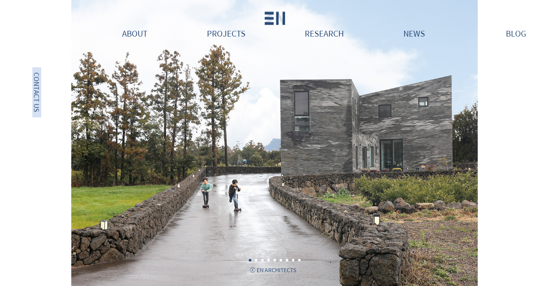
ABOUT (135, 33)
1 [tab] (250, 260)
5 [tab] (275, 260)
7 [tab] (287, 260)
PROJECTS (226, 33)
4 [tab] (268, 260)
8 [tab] (293, 260)
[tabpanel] (274, 143)
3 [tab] (262, 260)
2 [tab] (256, 260)
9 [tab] (299, 260)
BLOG (516, 33)
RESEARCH (324, 33)
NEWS (414, 33)
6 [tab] (281, 260)
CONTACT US (36, 92)
